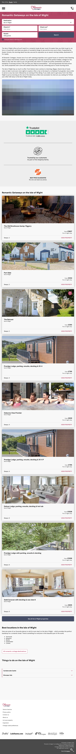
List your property (8, 720)
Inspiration (6, 723)
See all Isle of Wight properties (38, 619)
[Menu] (3, 8)
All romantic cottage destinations (14, 651)
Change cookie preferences (10, 725)
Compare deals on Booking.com (13, 39)
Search (56, 35)
